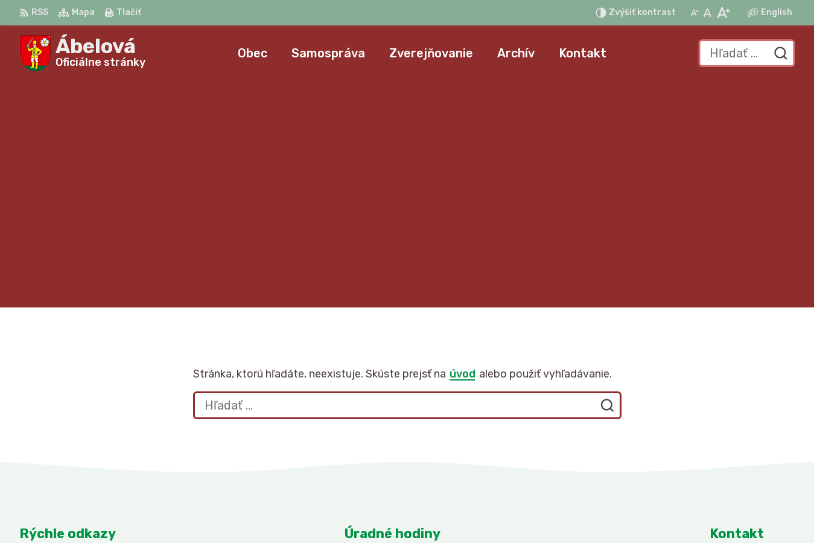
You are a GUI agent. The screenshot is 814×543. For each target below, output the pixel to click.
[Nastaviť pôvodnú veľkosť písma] (707, 12)
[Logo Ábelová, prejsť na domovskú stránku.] (82, 53)
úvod (462, 147)
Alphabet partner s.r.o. (419, 510)
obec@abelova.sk (752, 444)
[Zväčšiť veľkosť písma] (723, 12)
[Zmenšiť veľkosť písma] (694, 12)
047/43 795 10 (745, 431)
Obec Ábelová (595, 510)
